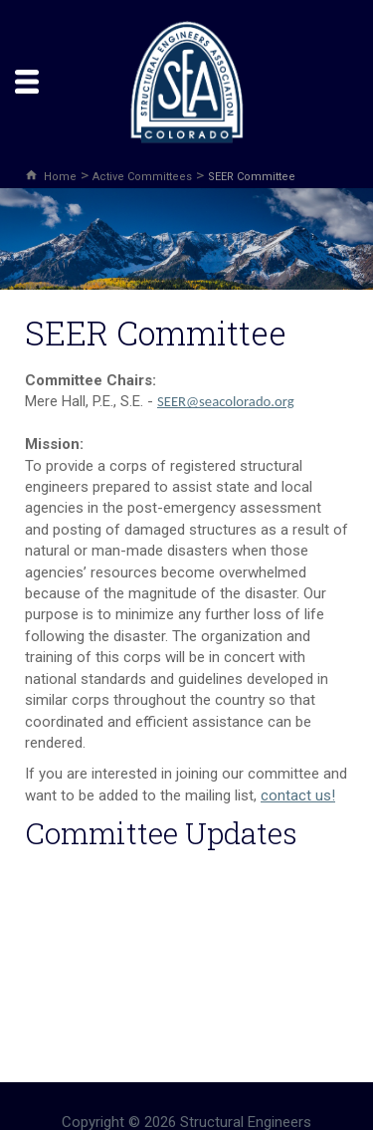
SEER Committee (251, 176)
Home (60, 176)
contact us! (298, 795)
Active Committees (142, 176)
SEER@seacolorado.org (225, 401)
